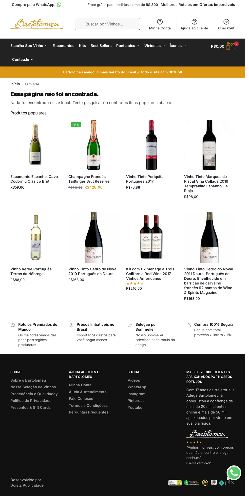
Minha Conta (160, 24)
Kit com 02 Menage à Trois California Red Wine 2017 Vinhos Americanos (150, 275)
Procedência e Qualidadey (34, 395)
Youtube (135, 409)
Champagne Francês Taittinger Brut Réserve (89, 181)
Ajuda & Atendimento (88, 393)
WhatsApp (137, 389)
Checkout (226, 24)
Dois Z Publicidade (27, 487)
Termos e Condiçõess (88, 407)
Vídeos (134, 382)
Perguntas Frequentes (88, 414)
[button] (223, 46)
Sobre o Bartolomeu (28, 382)
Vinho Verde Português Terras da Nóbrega (31, 273)
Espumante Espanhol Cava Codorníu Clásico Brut (34, 181)
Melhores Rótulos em (198, 4)
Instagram (137, 395)
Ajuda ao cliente (194, 24)
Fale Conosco (81, 400)
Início (15, 86)
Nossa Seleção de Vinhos (33, 389)
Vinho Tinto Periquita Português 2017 (145, 181)
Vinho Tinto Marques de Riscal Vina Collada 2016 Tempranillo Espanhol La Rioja (206, 185)
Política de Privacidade (31, 402)
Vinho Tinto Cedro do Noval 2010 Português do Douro (92, 273)
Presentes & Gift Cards (30, 409)
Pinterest (136, 402)
